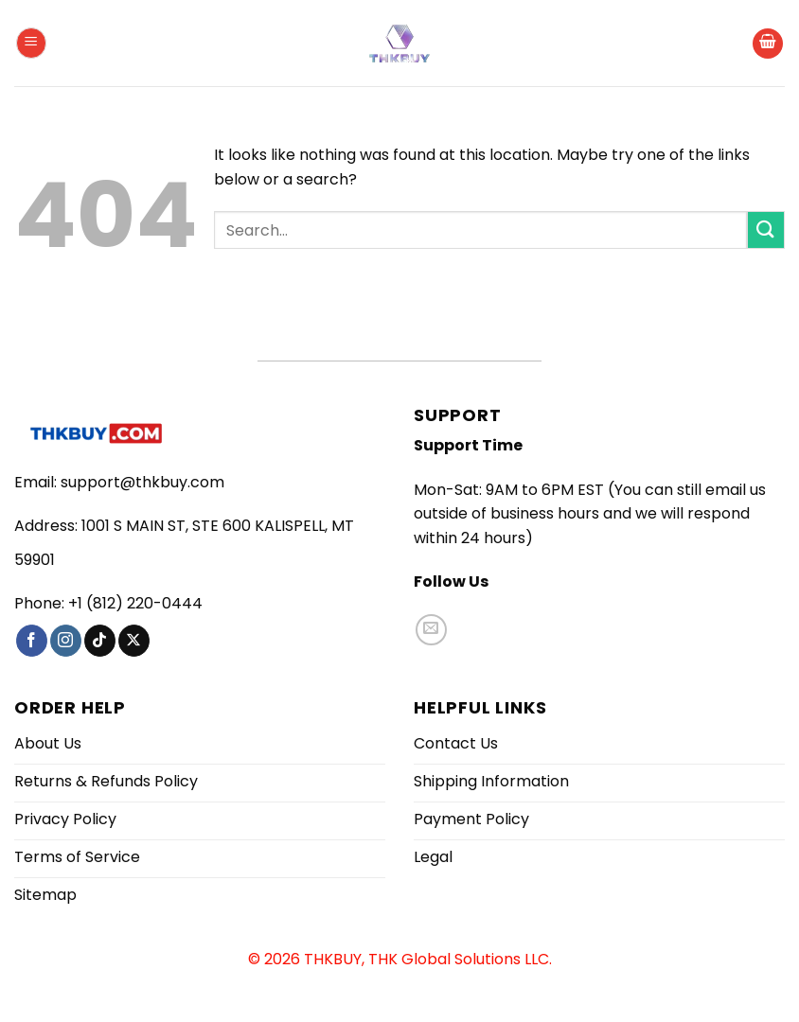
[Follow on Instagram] (65, 641)
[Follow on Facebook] (31, 641)
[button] (31, 43)
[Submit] (766, 229)
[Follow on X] (134, 641)
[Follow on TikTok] (99, 641)
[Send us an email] (431, 629)
